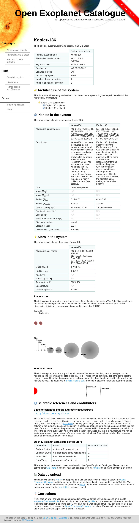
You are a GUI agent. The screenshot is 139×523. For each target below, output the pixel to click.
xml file (59, 480)
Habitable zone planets (18, 55)
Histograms (12, 82)
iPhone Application (16, 105)
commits (96, 468)
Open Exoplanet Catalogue (70, 13)
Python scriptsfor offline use (13, 88)
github (82, 484)
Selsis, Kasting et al (75, 381)
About (9, 109)
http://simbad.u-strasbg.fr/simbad (53, 413)
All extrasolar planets (17, 50)
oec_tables (64, 487)
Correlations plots (15, 77)
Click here (51, 468)
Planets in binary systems (15, 60)
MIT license (27, 520)
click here (68, 423)
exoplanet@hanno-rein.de (46, 501)
